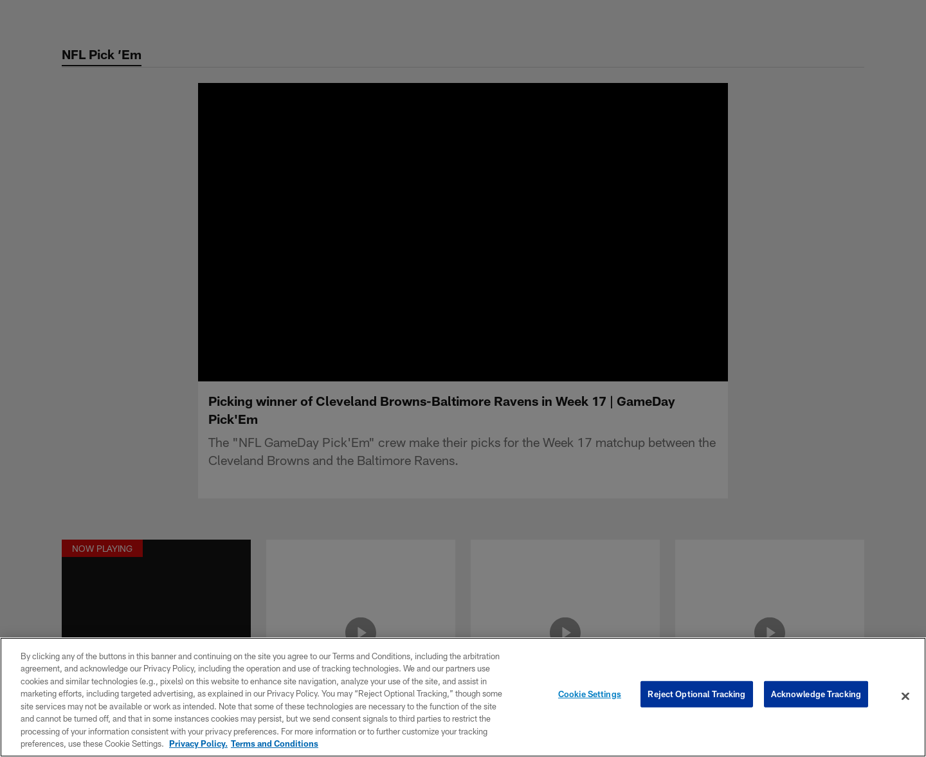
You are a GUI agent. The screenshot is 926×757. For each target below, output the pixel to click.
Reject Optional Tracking (696, 696)
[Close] (905, 696)
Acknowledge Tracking (816, 696)
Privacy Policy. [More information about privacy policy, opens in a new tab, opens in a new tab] (198, 743)
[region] (463, 697)
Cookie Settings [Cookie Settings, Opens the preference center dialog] (589, 696)
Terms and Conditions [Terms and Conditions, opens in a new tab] (274, 743)
